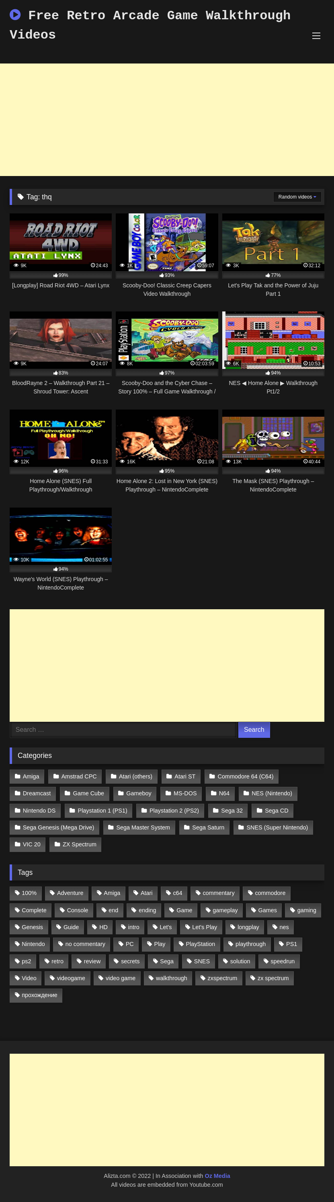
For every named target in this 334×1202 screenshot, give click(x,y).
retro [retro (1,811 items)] (57, 961)
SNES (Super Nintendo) (277, 827)
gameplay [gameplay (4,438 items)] (225, 910)
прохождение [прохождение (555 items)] (39, 995)
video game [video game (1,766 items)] (120, 978)
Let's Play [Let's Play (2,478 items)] (204, 927)
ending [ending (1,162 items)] (147, 910)
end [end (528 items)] (113, 910)
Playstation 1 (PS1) (102, 810)
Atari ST (184, 776)
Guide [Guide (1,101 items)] (71, 927)
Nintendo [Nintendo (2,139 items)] (33, 944)
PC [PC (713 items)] (130, 944)
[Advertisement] (167, 119)
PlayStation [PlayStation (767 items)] (200, 944)
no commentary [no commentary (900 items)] (85, 944)
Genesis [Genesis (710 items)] (32, 927)
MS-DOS (185, 793)
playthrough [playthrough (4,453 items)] (251, 944)
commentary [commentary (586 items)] (218, 893)
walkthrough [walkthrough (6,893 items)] (171, 978)
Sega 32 (232, 810)
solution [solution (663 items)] (240, 961)
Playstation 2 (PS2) (174, 810)
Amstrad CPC (79, 776)
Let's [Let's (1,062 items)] (166, 927)
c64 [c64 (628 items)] (177, 893)
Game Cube (89, 793)
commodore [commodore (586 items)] (270, 893)
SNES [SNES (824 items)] (202, 961)
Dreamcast (37, 793)
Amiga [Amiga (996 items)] (112, 893)
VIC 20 (32, 844)
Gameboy (138, 793)
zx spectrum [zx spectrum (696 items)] (273, 978)
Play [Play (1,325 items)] (160, 944)
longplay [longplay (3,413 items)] (248, 927)
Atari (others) (135, 776)
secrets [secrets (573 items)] (130, 961)
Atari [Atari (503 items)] (147, 893)
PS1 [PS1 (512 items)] (291, 944)
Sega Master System (143, 827)
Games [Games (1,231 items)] (267, 910)
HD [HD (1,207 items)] (103, 927)
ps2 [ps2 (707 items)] (26, 961)
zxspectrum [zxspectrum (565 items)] (223, 978)
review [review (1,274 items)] (92, 961)
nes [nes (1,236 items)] (284, 927)
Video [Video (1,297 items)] (29, 978)
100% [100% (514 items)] (29, 893)
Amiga (31, 776)
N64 (224, 793)
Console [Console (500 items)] (77, 910)
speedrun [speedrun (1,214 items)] (282, 961)
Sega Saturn (208, 827)
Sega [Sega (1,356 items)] (167, 961)
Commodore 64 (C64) (246, 776)
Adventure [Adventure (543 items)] (70, 893)
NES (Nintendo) (272, 793)
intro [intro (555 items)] (133, 927)
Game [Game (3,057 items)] (184, 910)
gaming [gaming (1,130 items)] (306, 910)
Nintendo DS (39, 810)
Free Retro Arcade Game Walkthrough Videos (150, 25)
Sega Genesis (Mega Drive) (58, 827)
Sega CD (276, 810)
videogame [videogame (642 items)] (71, 978)
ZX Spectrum (79, 844)
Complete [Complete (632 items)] (34, 910)
